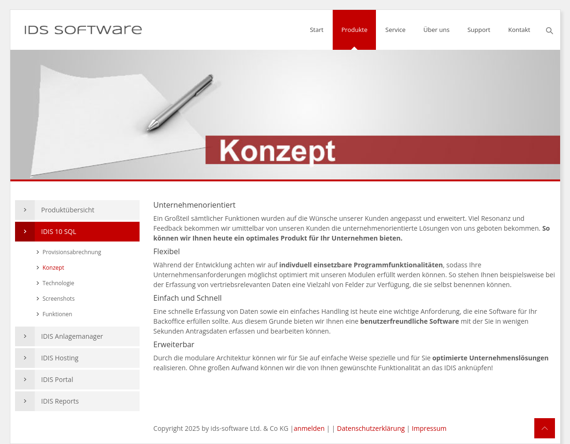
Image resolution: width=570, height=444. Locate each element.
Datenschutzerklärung (371, 428)
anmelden (309, 428)
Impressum (429, 428)
